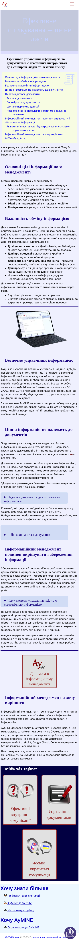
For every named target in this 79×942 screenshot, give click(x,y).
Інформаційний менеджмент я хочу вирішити (34, 134)
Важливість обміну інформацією (25, 81)
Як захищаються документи (22, 94)
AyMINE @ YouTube (18, 903)
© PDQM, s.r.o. (12, 937)
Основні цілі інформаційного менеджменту (32, 77)
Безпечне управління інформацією (27, 85)
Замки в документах (19, 98)
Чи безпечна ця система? (22, 895)
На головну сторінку (19, 910)
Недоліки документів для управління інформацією (32, 499)
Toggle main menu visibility (72, 2)
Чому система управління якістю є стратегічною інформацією (30, 603)
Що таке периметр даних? (23, 106)
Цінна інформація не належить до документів (34, 89)
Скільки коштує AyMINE (21, 927)
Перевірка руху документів (23, 102)
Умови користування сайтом (47, 937)
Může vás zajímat (15, 138)
